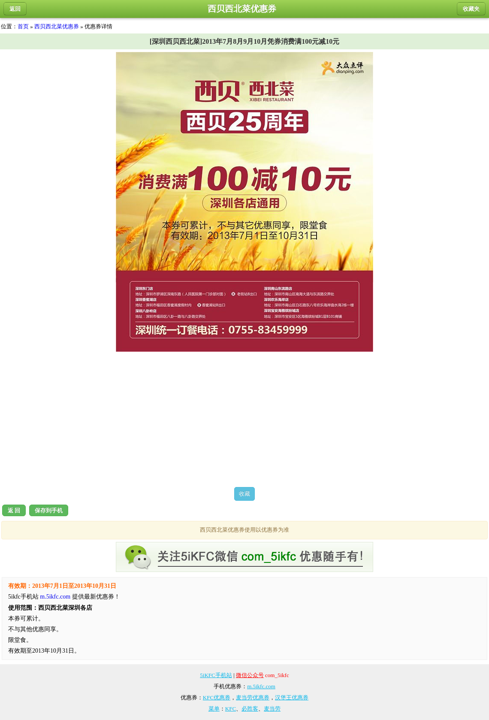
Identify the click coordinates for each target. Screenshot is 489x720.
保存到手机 (49, 510)
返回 (15, 9)
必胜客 (249, 708)
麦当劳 (272, 708)
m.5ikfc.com (55, 596)
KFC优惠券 (216, 697)
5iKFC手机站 (216, 675)
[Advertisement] (244, 419)
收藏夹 (471, 9)
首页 (23, 26)
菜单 (214, 708)
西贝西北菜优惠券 (56, 26)
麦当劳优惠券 (252, 697)
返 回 (14, 510)
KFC (230, 708)
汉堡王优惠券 (291, 697)
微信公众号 (250, 675)
